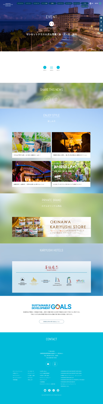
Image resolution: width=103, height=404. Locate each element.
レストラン (28, 3)
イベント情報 (44, 3)
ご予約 (84, 3)
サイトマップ (43, 379)
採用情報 (42, 381)
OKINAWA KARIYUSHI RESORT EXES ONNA (71, 373)
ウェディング (31, 373)
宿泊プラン (15, 373)
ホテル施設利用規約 (44, 373)
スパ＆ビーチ (36, 3)
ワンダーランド (60, 3)
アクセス (30, 377)
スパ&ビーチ (31, 371)
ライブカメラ (68, 3)
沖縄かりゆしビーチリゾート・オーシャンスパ (71, 375)
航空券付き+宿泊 (84, 6)
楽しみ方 (30, 379)
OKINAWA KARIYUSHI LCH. (67, 377)
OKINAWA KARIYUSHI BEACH (68, 381)
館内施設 (15, 379)
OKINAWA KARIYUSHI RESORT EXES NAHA (71, 371)
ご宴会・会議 (31, 375)
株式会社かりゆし (65, 386)
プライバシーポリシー (45, 377)
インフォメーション (17, 371)
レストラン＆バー (17, 377)
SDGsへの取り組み (44, 375)
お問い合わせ (43, 371)
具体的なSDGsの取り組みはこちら (51, 321)
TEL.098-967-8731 (51, 355)
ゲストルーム (20, 3)
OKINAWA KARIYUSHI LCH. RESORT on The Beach (72, 379)
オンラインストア (76, 3)
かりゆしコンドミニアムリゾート (68, 384)
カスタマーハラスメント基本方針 (47, 384)
